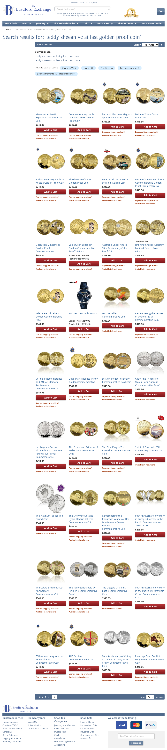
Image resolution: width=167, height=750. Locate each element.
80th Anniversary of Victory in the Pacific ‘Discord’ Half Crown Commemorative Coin (150, 592)
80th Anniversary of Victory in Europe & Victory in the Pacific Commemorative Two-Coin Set (150, 520)
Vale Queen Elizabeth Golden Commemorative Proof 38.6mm (82, 248)
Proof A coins (107, 68)
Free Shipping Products (64, 741)
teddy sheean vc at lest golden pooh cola (57, 56)
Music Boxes (60, 731)
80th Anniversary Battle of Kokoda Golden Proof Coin (50, 181)
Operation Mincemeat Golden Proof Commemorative (48, 248)
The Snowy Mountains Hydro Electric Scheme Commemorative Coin (81, 519)
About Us (32, 722)
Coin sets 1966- (69, 68)
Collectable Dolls (61, 728)
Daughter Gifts (87, 731)
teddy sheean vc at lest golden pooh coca (57, 60)
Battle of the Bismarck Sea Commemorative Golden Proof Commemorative (149, 183)
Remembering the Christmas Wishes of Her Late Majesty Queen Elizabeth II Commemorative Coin (115, 522)
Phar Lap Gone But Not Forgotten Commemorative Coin (149, 659)
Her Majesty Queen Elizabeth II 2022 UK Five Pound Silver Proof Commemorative (49, 452)
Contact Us (74, 2)
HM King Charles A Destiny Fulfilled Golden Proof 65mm (149, 248)
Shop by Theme (87, 722)
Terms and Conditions (38, 728)
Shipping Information (11, 738)
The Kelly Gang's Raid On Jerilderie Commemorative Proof (83, 591)
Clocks (57, 735)
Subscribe (136, 743)
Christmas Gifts (87, 728)
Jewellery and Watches (64, 725)
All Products (59, 744)
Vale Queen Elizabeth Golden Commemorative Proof (49, 316)
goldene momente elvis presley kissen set (56, 73)
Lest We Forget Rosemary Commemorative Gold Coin (116, 380)
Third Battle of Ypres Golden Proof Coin (80, 181)
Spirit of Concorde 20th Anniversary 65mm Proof (148, 449)
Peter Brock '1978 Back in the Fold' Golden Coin (115, 181)
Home (9, 29)
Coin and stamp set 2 (129, 68)
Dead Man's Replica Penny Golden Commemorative (83, 380)
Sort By (137, 44)
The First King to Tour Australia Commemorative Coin (116, 450)
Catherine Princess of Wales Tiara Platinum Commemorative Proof (147, 382)
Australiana (59, 738)
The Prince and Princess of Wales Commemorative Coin (83, 450)
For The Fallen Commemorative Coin (114, 315)
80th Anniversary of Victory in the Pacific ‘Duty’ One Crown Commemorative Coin (116, 661)
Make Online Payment (88, 2)
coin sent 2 (88, 68)
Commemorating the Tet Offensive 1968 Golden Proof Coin (82, 117)
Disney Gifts (85, 738)
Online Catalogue (10, 735)
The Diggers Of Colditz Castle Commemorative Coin (114, 591)
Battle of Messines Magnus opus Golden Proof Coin (117, 116)
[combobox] (82, 9)
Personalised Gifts (88, 725)
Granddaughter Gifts (89, 735)
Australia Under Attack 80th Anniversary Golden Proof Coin (115, 248)
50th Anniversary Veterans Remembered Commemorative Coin (50, 659)
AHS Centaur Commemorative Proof (81, 658)
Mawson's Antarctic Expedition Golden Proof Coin (49, 117)
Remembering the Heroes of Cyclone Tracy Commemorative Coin (149, 316)
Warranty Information (12, 741)
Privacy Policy (34, 725)
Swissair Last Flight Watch (83, 313)
